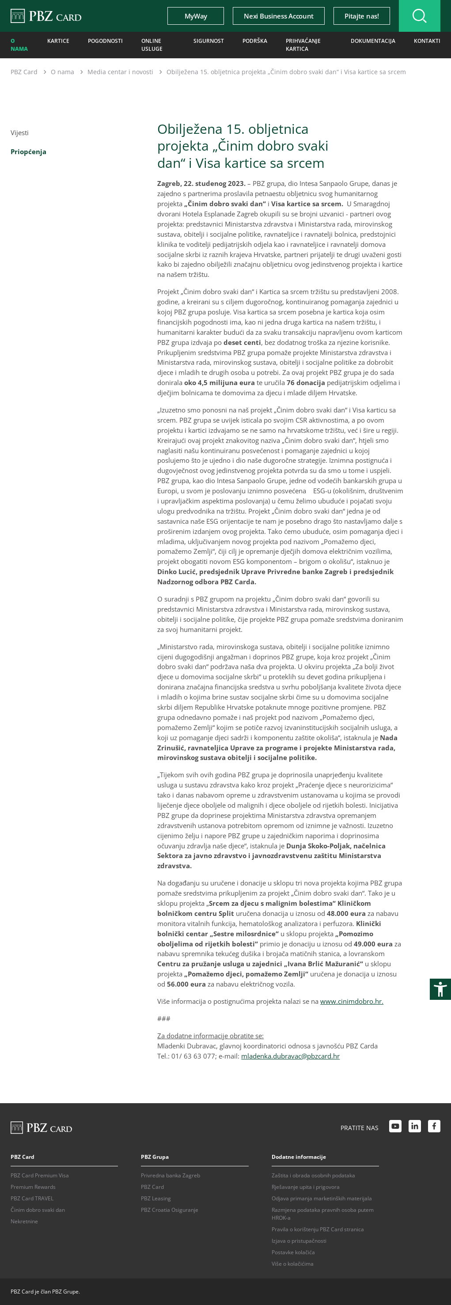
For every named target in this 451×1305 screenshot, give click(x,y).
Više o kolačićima (293, 1263)
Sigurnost (208, 41)
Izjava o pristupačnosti (299, 1240)
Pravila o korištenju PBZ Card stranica (318, 1229)
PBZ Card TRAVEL (32, 1198)
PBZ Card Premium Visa (40, 1175)
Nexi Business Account (279, 15)
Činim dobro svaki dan (38, 1210)
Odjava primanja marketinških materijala (322, 1198)
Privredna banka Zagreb (170, 1175)
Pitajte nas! (362, 15)
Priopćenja (28, 151)
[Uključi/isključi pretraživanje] (419, 16)
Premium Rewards (33, 1187)
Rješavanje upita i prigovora (306, 1187)
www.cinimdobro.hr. (351, 1001)
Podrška (255, 41)
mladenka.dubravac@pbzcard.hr (290, 1056)
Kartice (58, 41)
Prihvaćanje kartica (303, 45)
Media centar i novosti (120, 72)
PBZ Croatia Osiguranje (169, 1210)
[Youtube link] (395, 1127)
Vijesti (20, 132)
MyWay (196, 15)
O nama (19, 45)
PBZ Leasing (156, 1198)
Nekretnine (24, 1221)
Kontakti (427, 41)
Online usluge (152, 45)
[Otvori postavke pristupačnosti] (440, 989)
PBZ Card (24, 72)
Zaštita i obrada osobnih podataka (313, 1175)
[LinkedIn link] (415, 1127)
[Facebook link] (434, 1127)
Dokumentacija (373, 41)
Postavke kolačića (293, 1252)
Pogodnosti (105, 41)
